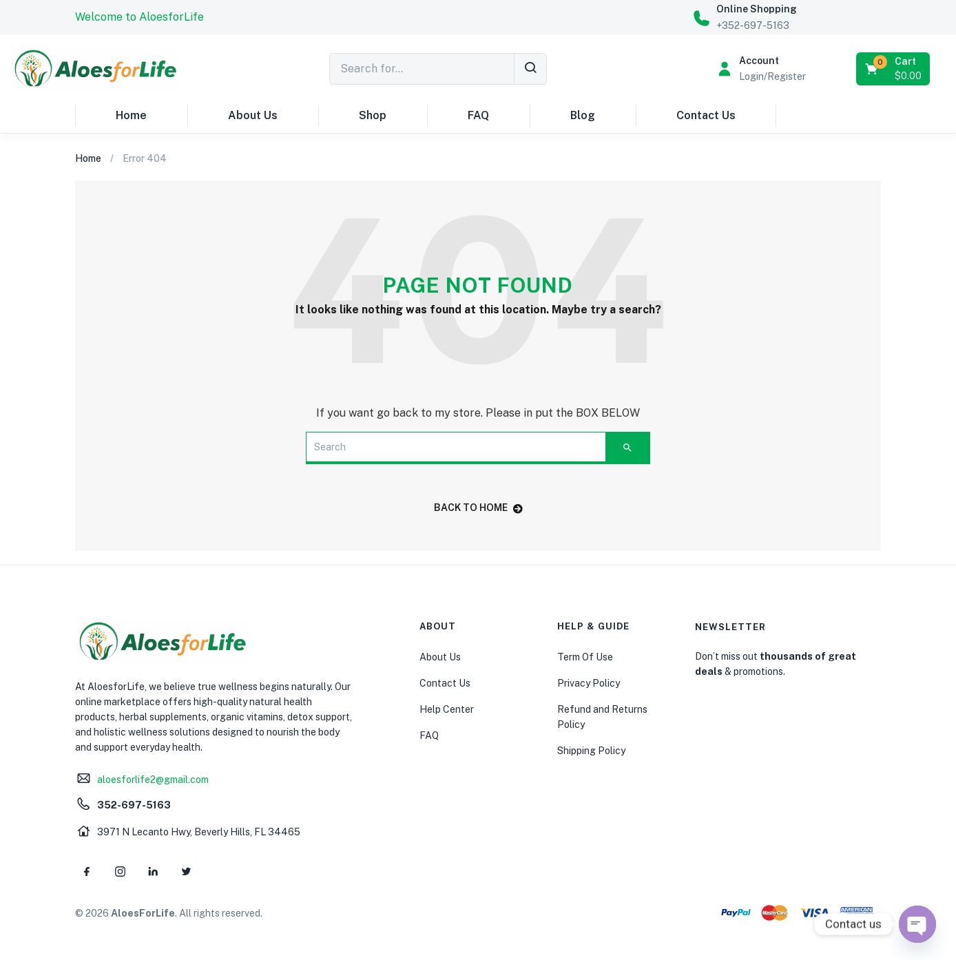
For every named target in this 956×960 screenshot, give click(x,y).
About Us (253, 115)
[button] (139, 17)
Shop (372, 115)
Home (131, 115)
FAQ (478, 115)
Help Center (446, 709)
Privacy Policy (588, 683)
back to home (478, 507)
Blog (582, 115)
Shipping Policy (591, 750)
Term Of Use (585, 656)
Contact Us (706, 115)
